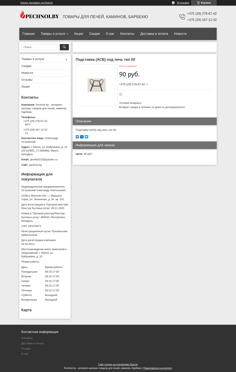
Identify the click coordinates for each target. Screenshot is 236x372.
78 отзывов (183, 2)
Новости (180, 33)
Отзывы (26, 79)
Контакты (127, 33)
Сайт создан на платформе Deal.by (118, 364)
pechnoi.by (35, 164)
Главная (28, 33)
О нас (110, 33)
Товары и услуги (53, 33)
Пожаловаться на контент (157, 368)
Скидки (94, 33)
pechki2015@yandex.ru (44, 159)
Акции (78, 33)
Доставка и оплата (154, 33)
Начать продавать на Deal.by (36, 2)
